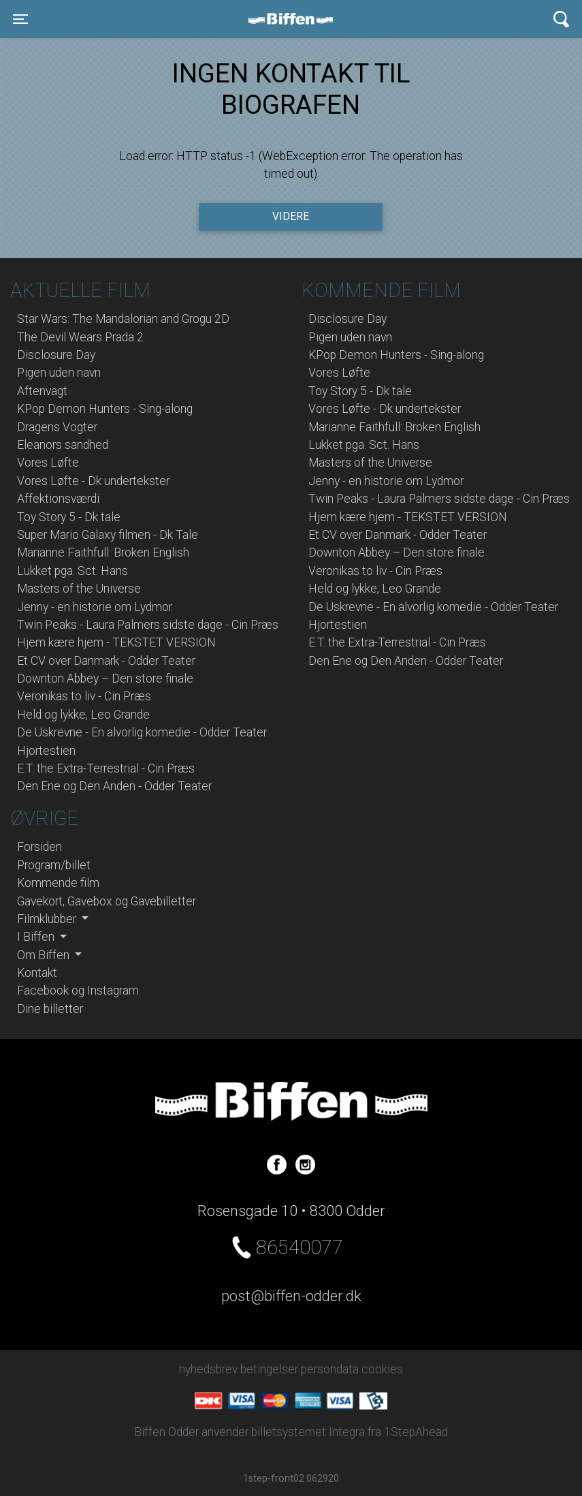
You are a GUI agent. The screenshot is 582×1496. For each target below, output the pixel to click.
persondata (330, 1369)
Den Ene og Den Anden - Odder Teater (114, 786)
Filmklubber (48, 919)
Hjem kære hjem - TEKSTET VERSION (116, 642)
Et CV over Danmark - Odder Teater (106, 661)
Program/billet (54, 865)
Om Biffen (44, 955)
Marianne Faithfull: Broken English (103, 552)
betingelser (269, 1369)
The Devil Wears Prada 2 (80, 337)
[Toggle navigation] (20, 19)
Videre (290, 216)
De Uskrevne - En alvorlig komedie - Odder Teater (142, 732)
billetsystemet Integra (308, 1432)
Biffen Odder (295, 19)
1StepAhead (416, 1432)
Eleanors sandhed (62, 445)
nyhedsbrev (208, 1369)
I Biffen (37, 937)
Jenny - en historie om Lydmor (94, 607)
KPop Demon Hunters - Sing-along (105, 409)
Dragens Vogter (57, 427)
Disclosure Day (56, 355)
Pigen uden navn (59, 372)
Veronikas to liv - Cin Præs (84, 696)
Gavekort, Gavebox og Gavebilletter (106, 901)
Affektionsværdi (58, 498)
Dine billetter (50, 1009)
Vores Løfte (48, 462)
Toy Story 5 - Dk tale (68, 517)
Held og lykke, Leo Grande (83, 714)
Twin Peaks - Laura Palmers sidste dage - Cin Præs (147, 625)
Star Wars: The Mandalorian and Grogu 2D (123, 319)
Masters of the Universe (79, 588)
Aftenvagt (42, 391)
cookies (382, 1369)
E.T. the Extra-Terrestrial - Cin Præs (106, 768)
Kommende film (58, 883)
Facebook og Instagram (78, 990)
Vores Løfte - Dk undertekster (93, 481)
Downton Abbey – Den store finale (105, 678)
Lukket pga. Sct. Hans (72, 571)
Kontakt (37, 973)
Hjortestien (46, 751)
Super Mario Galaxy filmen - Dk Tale (107, 535)
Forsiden (39, 847)
